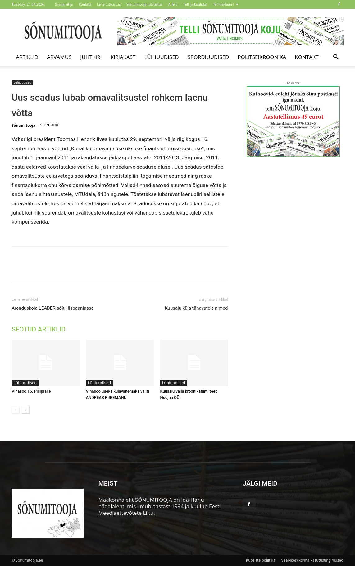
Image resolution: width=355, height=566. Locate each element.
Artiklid (27, 57)
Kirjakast (123, 57)
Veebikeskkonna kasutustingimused (312, 560)
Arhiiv (172, 4)
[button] (336, 57)
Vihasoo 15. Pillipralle (31, 391)
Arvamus (59, 57)
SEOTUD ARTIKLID (39, 329)
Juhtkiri (91, 57)
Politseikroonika (262, 57)
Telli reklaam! (226, 4)
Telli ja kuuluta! (195, 4)
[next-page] (26, 410)
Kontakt (85, 4)
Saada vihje (64, 4)
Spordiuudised (208, 57)
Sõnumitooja (23, 125)
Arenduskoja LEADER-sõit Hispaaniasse (53, 308)
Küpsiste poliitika (260, 560)
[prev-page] (16, 410)
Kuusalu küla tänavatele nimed (196, 308)
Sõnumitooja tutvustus (144, 4)
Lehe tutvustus (109, 4)
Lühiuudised (161, 57)
